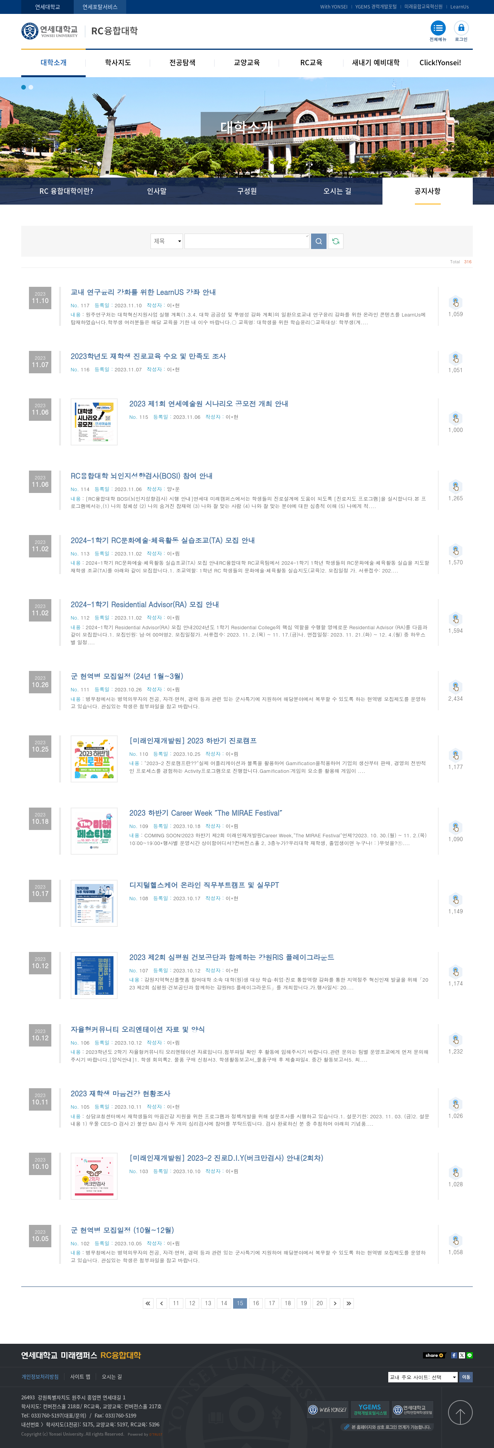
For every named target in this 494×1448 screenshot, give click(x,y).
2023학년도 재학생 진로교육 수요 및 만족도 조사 (148, 356)
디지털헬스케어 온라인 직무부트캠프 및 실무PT (204, 885)
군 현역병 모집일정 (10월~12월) (122, 1230)
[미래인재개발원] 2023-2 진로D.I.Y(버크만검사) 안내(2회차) (226, 1158)
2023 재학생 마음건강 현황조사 (120, 1093)
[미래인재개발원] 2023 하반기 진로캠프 (193, 740)
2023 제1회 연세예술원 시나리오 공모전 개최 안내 (209, 403)
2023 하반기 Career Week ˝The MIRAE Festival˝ (206, 813)
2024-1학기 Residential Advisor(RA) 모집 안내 (145, 604)
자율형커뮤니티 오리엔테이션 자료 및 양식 (138, 1029)
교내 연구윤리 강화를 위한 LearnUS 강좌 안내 (143, 292)
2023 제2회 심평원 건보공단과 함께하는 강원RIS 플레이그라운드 (231, 957)
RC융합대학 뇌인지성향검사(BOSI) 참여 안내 (142, 476)
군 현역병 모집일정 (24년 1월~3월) (127, 676)
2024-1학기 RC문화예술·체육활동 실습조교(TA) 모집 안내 (163, 540)
